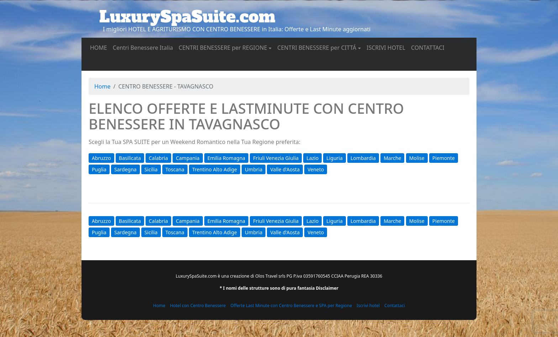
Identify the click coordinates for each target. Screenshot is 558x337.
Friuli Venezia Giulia (276, 158)
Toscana (174, 169)
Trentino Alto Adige (214, 169)
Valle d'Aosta (285, 169)
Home (102, 86)
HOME (100, 47)
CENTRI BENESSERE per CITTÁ (316, 48)
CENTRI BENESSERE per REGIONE (223, 48)
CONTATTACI (429, 47)
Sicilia (151, 169)
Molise (417, 158)
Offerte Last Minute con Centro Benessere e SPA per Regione (291, 306)
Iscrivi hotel (368, 306)
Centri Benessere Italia (144, 47)
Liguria (334, 158)
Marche (392, 158)
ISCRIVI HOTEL (387, 47)
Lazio (312, 158)
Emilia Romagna (226, 158)
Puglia (99, 169)
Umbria (253, 169)
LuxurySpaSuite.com (187, 17)
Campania (187, 158)
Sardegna (125, 169)
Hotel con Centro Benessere (198, 306)
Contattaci (394, 306)
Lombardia (363, 158)
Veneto (315, 169)
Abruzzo (101, 158)
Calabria (158, 158)
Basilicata (130, 158)
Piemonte (443, 158)
